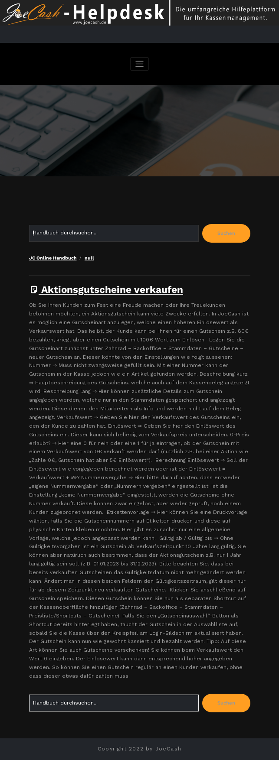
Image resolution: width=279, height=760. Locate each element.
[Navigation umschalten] (139, 64)
